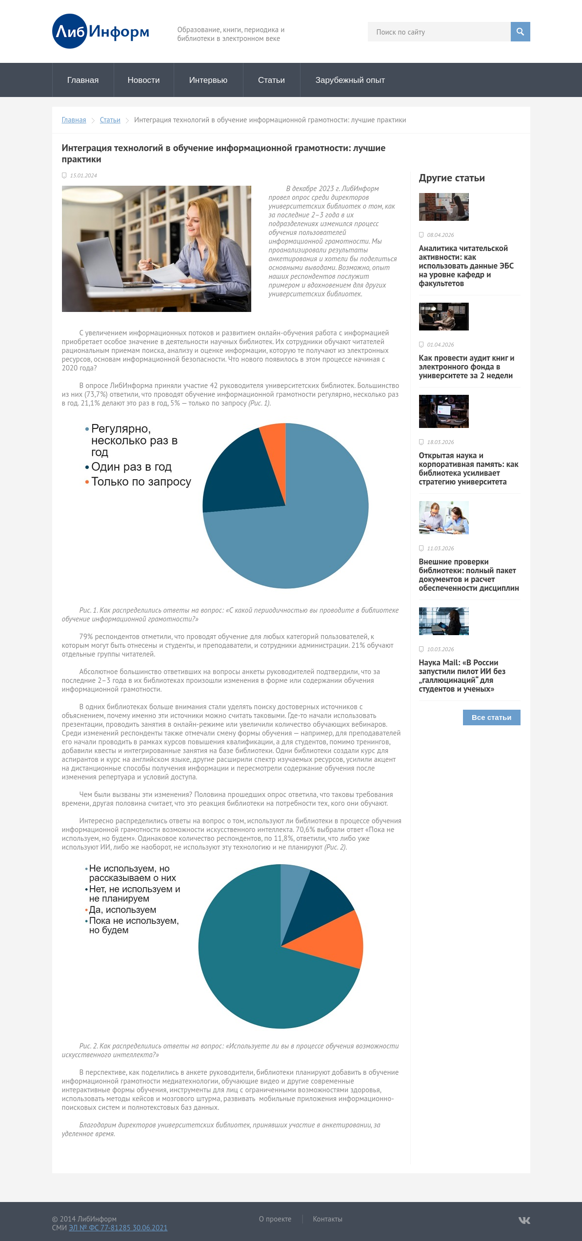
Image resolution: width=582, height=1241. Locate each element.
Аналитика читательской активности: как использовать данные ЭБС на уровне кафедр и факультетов (466, 266)
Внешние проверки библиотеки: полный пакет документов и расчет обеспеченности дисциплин (469, 574)
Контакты (327, 1219)
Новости (144, 80)
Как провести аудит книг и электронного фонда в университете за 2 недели (467, 366)
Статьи (271, 80)
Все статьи (492, 717)
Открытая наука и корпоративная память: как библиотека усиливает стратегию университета (469, 468)
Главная (83, 80)
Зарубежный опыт (350, 80)
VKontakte (524, 1220)
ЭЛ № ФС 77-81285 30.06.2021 (118, 1227)
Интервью (208, 80)
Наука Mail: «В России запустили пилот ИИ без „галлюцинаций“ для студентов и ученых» (462, 675)
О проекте (275, 1219)
